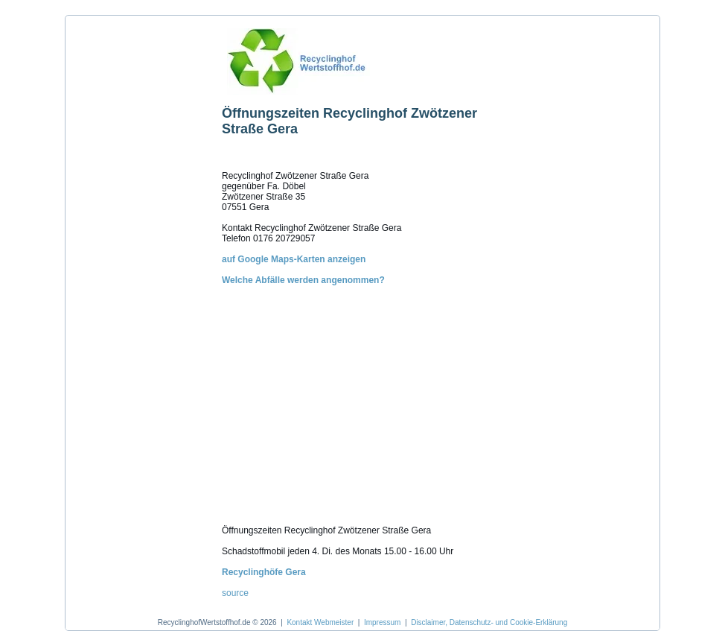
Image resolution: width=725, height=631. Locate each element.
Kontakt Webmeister (320, 622)
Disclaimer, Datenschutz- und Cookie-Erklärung (489, 622)
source (235, 593)
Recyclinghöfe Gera (264, 572)
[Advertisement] (139, 245)
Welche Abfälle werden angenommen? (303, 280)
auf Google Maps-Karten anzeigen (293, 259)
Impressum (382, 622)
